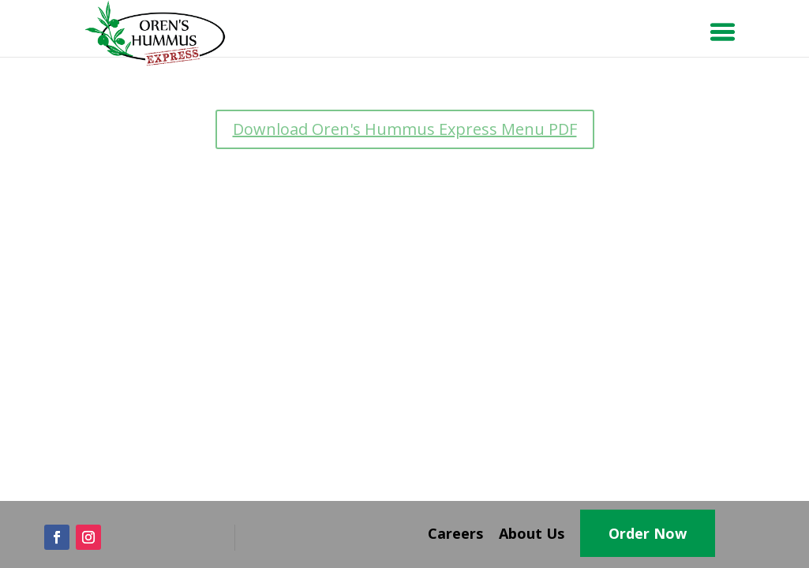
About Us (531, 533)
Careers (455, 533)
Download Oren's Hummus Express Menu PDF (405, 129)
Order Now (648, 533)
